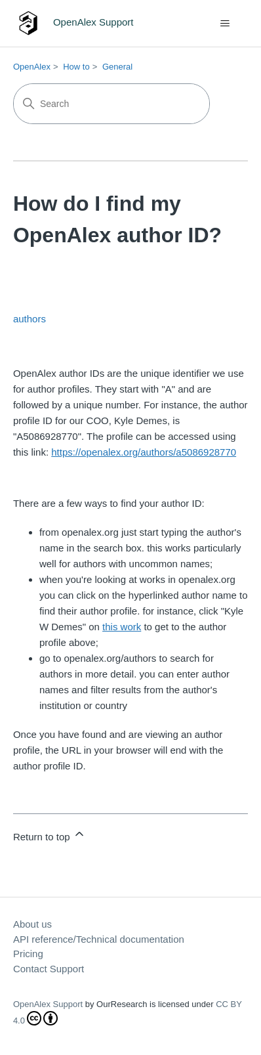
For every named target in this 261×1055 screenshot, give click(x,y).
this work (121, 626)
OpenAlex (31, 67)
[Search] (111, 103)
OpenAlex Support (48, 1004)
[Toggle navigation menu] (224, 23)
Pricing (28, 953)
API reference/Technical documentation (98, 939)
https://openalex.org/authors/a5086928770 (143, 452)
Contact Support (48, 968)
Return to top (49, 834)
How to (76, 67)
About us (32, 924)
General (117, 67)
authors (29, 318)
